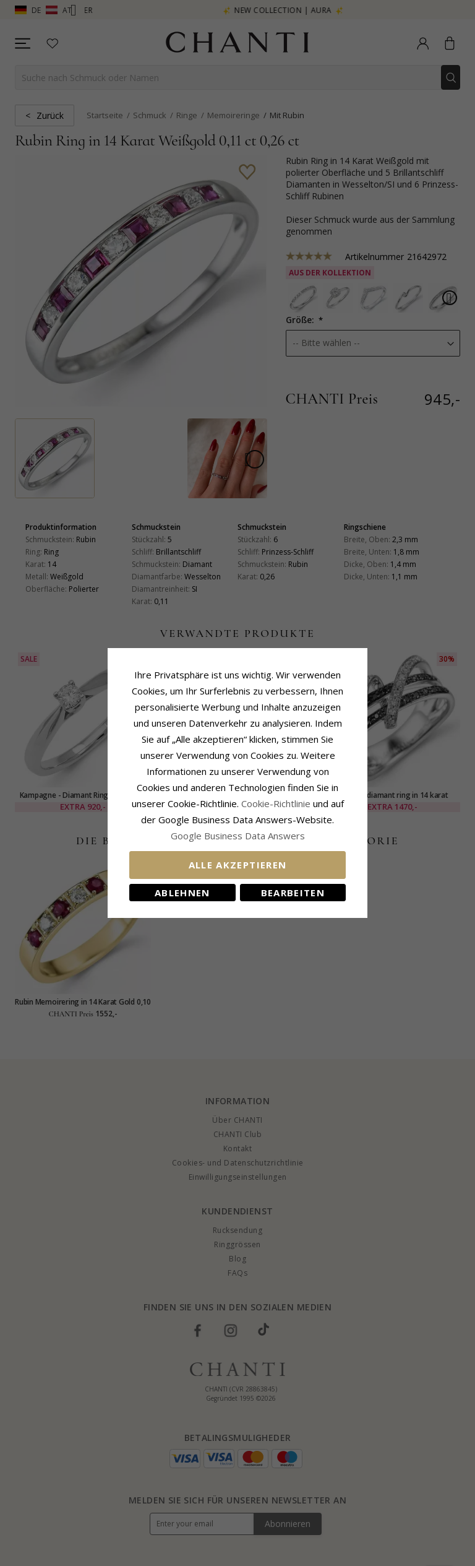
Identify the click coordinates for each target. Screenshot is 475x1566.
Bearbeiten (293, 892)
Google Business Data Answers (238, 835)
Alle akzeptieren (238, 865)
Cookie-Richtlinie (275, 803)
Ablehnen (182, 892)
